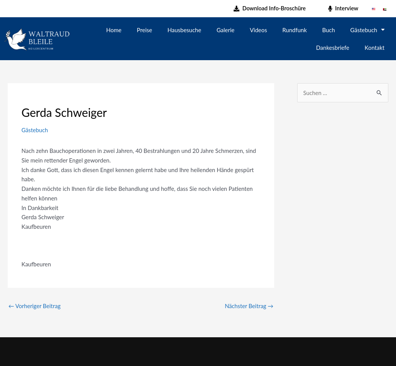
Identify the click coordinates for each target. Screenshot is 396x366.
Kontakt (375, 47)
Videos (258, 29)
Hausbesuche (184, 29)
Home (113, 29)
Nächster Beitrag (248, 305)
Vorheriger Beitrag (34, 305)
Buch (328, 29)
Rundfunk (294, 29)
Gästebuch (367, 29)
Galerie (225, 29)
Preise (144, 29)
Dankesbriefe (332, 47)
